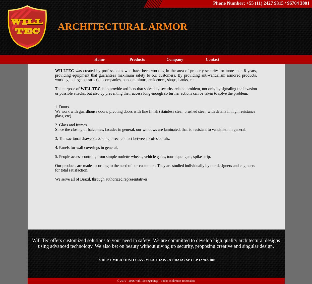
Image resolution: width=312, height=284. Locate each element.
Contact (212, 59)
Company (174, 59)
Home (99, 59)
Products (137, 59)
